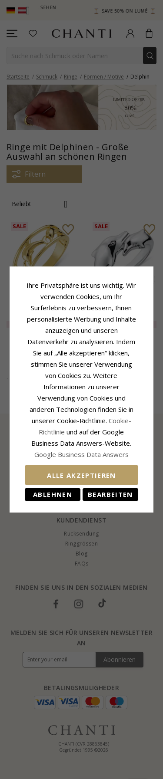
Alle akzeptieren (81, 469)
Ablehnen (51, 488)
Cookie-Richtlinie (101, 415)
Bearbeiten (111, 488)
